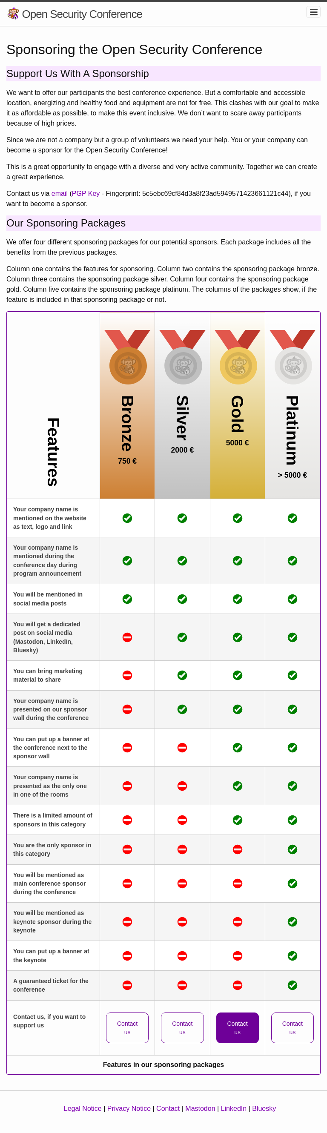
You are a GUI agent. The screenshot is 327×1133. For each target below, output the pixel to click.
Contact (168, 1108)
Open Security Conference (82, 14)
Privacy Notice (129, 1108)
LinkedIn (234, 1108)
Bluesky (264, 1108)
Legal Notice (83, 1108)
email (60, 193)
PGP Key (86, 193)
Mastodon (200, 1108)
